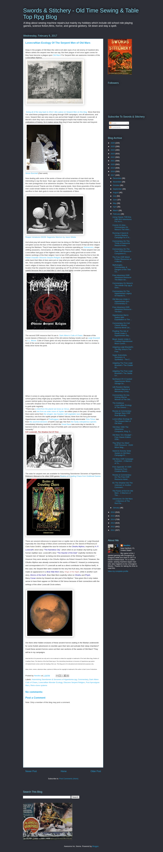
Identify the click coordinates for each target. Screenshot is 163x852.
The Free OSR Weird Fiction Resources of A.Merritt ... (121, 259)
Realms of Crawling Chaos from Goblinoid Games (80, 476)
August (116, 192)
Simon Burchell (31, 173)
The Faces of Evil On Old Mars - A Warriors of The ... (122, 493)
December (117, 178)
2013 (113, 523)
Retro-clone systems (38, 685)
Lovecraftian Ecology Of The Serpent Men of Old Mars (122, 421)
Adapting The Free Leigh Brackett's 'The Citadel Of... (122, 365)
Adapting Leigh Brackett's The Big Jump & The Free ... (122, 349)
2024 (113, 150)
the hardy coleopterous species (83, 422)
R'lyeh (87, 575)
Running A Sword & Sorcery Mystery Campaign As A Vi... (121, 235)
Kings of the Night (72, 572)
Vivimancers (88, 247)
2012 (113, 527)
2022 (113, 157)
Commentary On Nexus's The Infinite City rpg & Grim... (122, 285)
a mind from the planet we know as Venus (52, 409)
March (116, 210)
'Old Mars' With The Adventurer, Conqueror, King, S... (122, 429)
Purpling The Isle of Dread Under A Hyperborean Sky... (121, 333)
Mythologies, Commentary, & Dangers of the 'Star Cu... (121, 268)
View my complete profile (118, 571)
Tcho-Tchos (90, 419)
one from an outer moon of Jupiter (50, 411)
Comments (115, 127)
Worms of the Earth (38, 575)
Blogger (95, 846)
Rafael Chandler (32, 258)
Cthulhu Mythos (78, 546)
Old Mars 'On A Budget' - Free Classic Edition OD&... (122, 437)
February (117, 214)
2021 (113, 161)
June (115, 200)
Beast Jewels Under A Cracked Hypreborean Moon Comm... (122, 341)
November (117, 182)
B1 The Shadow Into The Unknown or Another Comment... (122, 485)
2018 (113, 171)
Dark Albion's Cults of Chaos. (71, 335)
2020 (113, 164)
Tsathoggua (53, 419)
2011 (113, 530)
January (116, 508)
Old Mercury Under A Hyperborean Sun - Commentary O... (121, 301)
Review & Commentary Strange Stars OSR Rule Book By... (121, 413)
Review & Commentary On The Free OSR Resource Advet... (121, 477)
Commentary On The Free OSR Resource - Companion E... (122, 251)
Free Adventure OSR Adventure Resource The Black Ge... (121, 277)
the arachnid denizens (39, 422)
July (115, 196)
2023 (113, 154)
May (115, 203)
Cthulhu (78, 575)
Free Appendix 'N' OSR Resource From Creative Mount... (121, 469)
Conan (33, 578)
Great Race (66, 424)
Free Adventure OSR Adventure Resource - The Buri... (122, 309)
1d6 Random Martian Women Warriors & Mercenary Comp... (121, 389)
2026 (113, 143)
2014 (113, 519)
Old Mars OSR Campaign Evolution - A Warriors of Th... (122, 461)
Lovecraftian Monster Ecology (50, 682)
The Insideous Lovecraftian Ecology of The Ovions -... (122, 405)
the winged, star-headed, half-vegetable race (62, 414)
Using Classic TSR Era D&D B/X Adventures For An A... (122, 219)
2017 (113, 175)
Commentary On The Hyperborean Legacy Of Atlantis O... (122, 293)
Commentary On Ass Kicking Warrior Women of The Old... (121, 397)
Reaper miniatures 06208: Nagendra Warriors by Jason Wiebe (50, 237)
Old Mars (56, 55)
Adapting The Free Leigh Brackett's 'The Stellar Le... (122, 373)
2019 (113, 168)
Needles (126, 545)
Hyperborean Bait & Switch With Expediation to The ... (122, 317)
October (116, 185)
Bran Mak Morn (53, 572)
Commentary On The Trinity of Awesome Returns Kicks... (121, 243)
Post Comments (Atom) (68, 779)
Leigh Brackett (94, 338)
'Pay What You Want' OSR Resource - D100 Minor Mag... (122, 445)
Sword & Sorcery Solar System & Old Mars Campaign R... (121, 453)
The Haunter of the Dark (67, 553)
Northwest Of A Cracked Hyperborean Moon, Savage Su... (122, 381)
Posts (113, 123)
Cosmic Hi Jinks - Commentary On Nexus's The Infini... (121, 227)
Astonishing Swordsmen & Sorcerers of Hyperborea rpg (54, 679)
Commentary (83, 679)
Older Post (96, 771)
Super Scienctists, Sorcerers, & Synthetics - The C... (121, 357)
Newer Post (31, 771)
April (115, 207)
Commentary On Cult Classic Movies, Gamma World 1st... (121, 325)
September (117, 189)
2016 (113, 512)
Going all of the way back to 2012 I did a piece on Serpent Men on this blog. (57, 112)
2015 (113, 516)
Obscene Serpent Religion (50, 258)
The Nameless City (52, 550)
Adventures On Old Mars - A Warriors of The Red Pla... (122, 501)
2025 (113, 146)
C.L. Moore (31, 340)
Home (64, 771)
